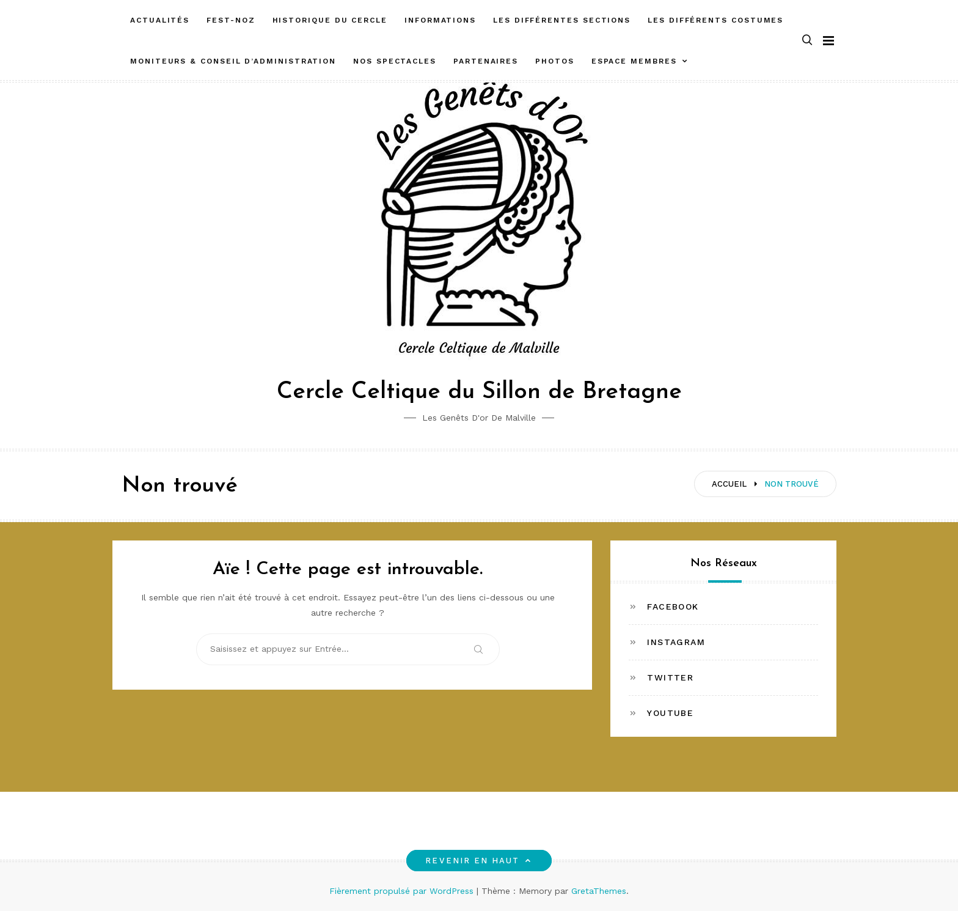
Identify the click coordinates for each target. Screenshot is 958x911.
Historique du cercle (329, 20)
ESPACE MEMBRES (634, 61)
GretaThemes (598, 891)
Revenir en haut (478, 860)
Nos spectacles (394, 61)
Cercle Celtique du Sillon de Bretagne (479, 392)
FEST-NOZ (231, 20)
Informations (440, 20)
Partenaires (485, 61)
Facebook (672, 606)
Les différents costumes (715, 20)
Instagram (676, 642)
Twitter (670, 677)
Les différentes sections (562, 20)
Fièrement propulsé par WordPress (403, 891)
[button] (807, 40)
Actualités (159, 20)
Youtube (670, 713)
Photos (554, 61)
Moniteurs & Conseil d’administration (233, 61)
